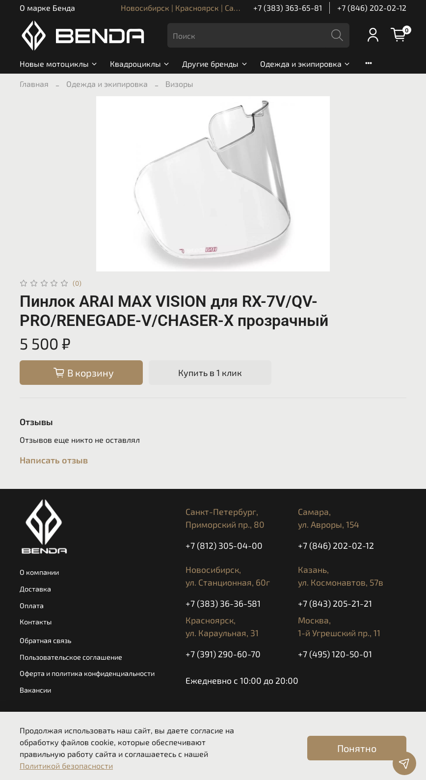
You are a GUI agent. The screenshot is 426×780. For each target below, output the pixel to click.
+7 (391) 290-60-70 (223, 653)
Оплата (32, 605)
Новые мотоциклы (59, 63)
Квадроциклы (140, 63)
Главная (34, 83)
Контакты (36, 622)
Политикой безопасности (66, 765)
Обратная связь (45, 640)
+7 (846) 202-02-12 (371, 7)
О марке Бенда (47, 7)
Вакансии (35, 690)
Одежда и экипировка (305, 63)
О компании (39, 572)
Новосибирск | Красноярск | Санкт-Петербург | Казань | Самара (238, 7)
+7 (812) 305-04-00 (224, 545)
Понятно (356, 748)
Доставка (35, 589)
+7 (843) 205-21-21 (335, 603)
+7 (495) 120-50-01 (335, 653)
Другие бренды (215, 63)
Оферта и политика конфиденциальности (87, 673)
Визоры (179, 83)
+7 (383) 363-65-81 (287, 7)
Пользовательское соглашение (71, 657)
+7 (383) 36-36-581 (223, 603)
